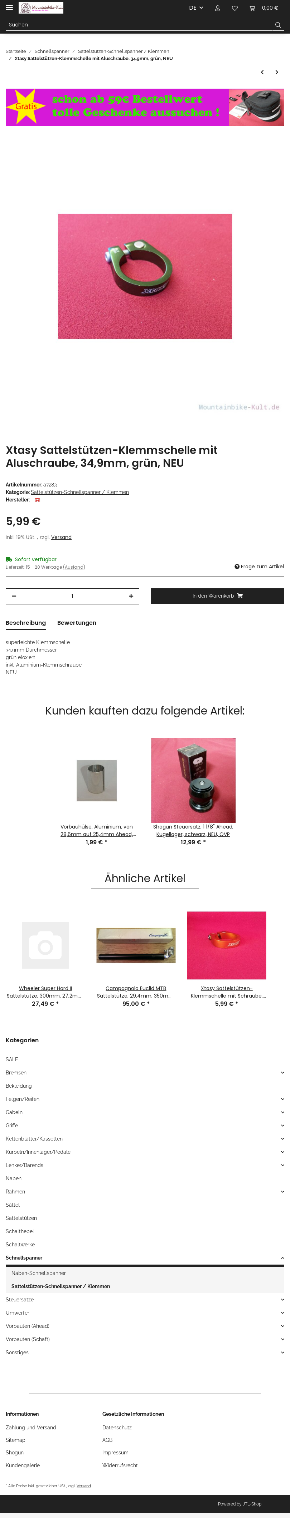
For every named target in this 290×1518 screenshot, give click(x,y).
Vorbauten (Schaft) (28, 1339)
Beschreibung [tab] (26, 623)
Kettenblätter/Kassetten (34, 1139)
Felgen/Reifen (22, 1099)
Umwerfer (17, 1313)
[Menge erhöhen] (131, 596)
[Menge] (72, 596)
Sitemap (15, 1440)
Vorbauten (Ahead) (27, 1326)
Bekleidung (19, 1086)
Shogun (15, 1452)
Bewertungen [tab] (76, 623)
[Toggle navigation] (9, 4)
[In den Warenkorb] (217, 596)
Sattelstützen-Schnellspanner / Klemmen (80, 492)
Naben (13, 1178)
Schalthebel (20, 1231)
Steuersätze (20, 1299)
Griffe (12, 1125)
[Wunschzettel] (234, 8)
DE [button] (193, 8)
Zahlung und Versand (31, 1427)
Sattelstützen (21, 1218)
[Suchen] (139, 25)
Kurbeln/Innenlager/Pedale (38, 1152)
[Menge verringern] (14, 596)
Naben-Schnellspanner (38, 1273)
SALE (12, 1059)
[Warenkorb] (263, 8)
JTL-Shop (252, 1504)
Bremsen (16, 1073)
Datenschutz (117, 1427)
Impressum (115, 1452)
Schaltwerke (20, 1244)
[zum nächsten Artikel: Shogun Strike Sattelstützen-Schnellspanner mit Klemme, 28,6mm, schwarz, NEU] (277, 72)
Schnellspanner (24, 1258)
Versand (61, 537)
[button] (217, 8)
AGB (107, 1440)
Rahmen (15, 1192)
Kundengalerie (23, 1465)
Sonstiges (17, 1352)
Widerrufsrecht (120, 1465)
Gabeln (14, 1112)
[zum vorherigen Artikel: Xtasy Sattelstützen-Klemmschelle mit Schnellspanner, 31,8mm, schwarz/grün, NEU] (262, 72)
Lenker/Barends (24, 1165)
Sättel (13, 1205)
